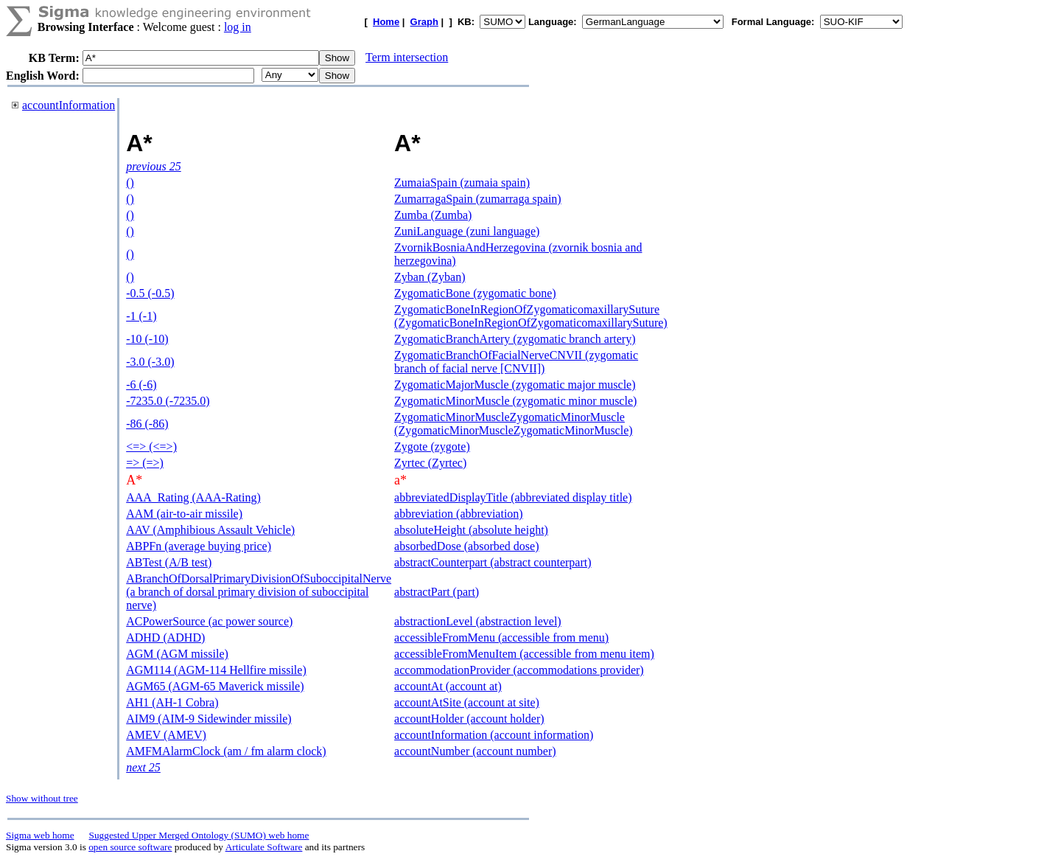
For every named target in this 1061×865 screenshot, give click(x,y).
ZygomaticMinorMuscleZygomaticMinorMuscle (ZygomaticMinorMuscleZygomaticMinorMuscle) (513, 424)
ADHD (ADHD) (165, 637)
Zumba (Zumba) (433, 215)
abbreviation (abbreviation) (458, 513)
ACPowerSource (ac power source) (209, 621)
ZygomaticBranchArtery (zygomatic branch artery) (514, 339)
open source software (130, 846)
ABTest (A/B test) (168, 562)
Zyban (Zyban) (429, 277)
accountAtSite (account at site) (466, 702)
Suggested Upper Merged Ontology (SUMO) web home (199, 835)
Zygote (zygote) (432, 446)
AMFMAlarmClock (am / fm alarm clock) (226, 751)
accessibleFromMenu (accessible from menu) (501, 637)
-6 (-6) (141, 384)
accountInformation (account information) (493, 735)
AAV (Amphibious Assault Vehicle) (210, 530)
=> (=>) (145, 462)
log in (237, 27)
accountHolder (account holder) (469, 718)
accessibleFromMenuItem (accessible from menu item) (524, 653)
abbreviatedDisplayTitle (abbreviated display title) (512, 497)
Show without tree (42, 798)
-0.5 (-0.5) (150, 293)
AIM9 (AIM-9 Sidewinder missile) (208, 718)
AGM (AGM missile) (177, 653)
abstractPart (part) (436, 592)
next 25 (143, 767)
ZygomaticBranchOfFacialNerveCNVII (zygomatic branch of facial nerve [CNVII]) (516, 362)
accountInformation (68, 105)
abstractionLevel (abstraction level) (477, 621)
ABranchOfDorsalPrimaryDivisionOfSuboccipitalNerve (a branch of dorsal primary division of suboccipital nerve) (258, 591)
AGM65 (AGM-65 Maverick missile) (215, 686)
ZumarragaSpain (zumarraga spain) (477, 198)
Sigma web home (40, 835)
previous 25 (153, 166)
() (130, 182)
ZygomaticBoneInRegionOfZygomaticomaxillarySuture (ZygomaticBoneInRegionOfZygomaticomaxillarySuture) (531, 316)
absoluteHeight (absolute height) (471, 530)
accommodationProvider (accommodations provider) (519, 670)
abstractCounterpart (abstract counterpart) (492, 562)
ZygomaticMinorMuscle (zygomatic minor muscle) (515, 401)
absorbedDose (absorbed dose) (466, 546)
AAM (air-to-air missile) (184, 513)
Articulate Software (264, 846)
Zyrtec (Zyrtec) (430, 462)
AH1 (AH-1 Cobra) (172, 702)
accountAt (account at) (448, 686)
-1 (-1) (141, 316)
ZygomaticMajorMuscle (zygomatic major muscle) (514, 384)
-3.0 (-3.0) (150, 361)
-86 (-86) (147, 423)
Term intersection (406, 57)
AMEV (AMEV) (166, 735)
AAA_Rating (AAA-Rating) (193, 497)
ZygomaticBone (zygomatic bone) (475, 293)
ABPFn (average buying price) (198, 546)
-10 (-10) (147, 339)
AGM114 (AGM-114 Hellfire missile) (216, 670)
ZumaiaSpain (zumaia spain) (462, 182)
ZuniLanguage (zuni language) (466, 231)
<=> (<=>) (151, 446)
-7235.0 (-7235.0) (167, 401)
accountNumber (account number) (475, 751)
